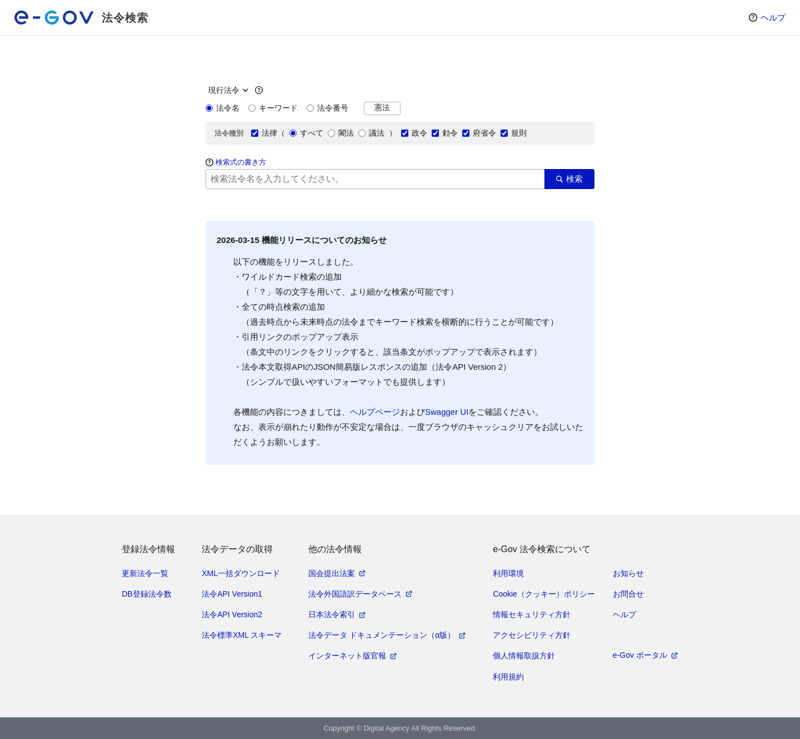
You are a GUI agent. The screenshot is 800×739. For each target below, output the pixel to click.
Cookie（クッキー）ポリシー (544, 593)
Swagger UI (446, 411)
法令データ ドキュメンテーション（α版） (381, 635)
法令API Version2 (232, 614)
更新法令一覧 (145, 573)
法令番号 (327, 107)
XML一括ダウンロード (241, 573)
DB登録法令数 (146, 593)
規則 (514, 132)
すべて (306, 132)
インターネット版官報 (347, 655)
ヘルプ (773, 17)
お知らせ (628, 573)
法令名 (222, 107)
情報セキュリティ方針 (532, 614)
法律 (264, 132)
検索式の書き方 (241, 162)
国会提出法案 (331, 573)
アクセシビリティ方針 (532, 635)
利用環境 (508, 573)
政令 (414, 132)
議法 (371, 132)
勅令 (445, 132)
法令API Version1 (232, 593)
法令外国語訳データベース (355, 593)
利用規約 (508, 676)
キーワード (273, 107)
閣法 (341, 132)
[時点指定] (227, 90)
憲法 (382, 107)
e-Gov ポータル (640, 655)
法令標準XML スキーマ (242, 635)
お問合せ (628, 593)
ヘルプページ (375, 411)
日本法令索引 (331, 614)
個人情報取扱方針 (524, 655)
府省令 (479, 132)
